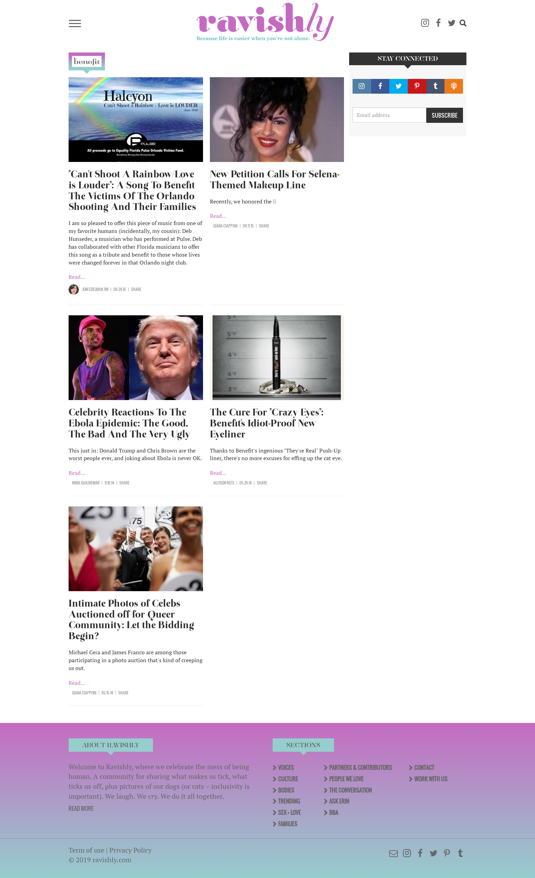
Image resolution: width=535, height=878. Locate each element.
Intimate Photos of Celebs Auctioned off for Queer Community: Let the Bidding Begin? (131, 619)
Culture (288, 779)
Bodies (286, 790)
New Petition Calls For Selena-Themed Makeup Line (275, 179)
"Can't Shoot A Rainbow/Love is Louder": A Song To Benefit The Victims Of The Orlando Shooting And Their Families (132, 190)
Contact (424, 767)
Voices (286, 767)
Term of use (86, 850)
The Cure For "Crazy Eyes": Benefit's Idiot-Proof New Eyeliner (266, 423)
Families (287, 824)
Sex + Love (289, 812)
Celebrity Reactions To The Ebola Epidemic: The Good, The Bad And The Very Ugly (129, 423)
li (274, 201)
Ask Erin (339, 801)
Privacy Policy (130, 850)
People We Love (346, 779)
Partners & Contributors (360, 767)
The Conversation (350, 790)
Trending (289, 801)
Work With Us (431, 779)
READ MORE (81, 808)
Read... (77, 277)
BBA (333, 812)
